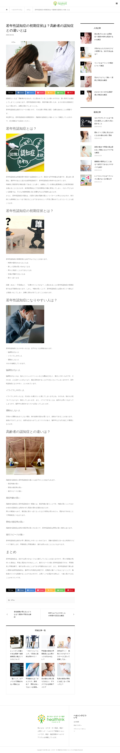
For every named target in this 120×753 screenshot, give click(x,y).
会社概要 (76, 722)
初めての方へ (78, 725)
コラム (13, 600)
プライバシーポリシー (80, 730)
